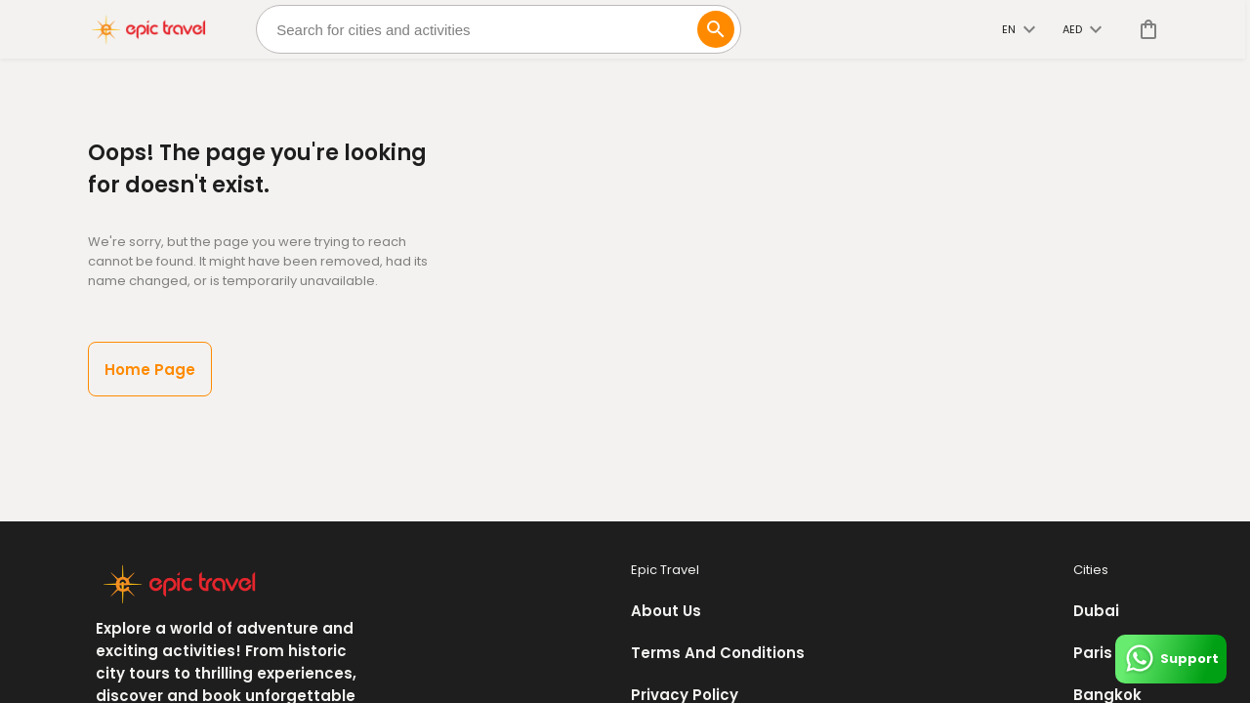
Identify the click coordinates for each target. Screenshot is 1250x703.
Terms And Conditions (718, 652)
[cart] (1144, 29)
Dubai (1096, 610)
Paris (1092, 652)
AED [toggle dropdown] (1082, 29)
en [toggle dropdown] (1018, 29)
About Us (666, 610)
